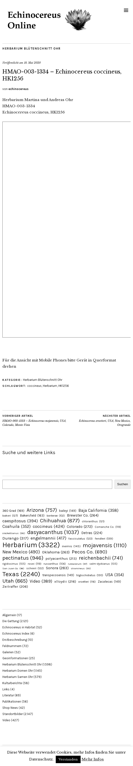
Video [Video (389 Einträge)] (41, 581)
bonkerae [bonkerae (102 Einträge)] (56, 515)
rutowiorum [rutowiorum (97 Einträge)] (77, 563)
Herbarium (50, 386)
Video (6, 720)
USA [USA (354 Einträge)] (114, 574)
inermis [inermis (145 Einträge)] (71, 546)
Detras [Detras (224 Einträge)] (91, 533)
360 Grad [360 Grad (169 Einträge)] (13, 511)
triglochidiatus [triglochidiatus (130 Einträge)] (89, 575)
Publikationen (11, 701)
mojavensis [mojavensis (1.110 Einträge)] (105, 545)
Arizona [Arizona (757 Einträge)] (42, 510)
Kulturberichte (12, 683)
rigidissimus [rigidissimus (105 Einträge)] (14, 563)
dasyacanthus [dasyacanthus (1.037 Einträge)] (53, 532)
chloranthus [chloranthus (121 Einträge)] (93, 521)
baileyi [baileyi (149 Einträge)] (67, 511)
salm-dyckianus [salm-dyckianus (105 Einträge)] (103, 563)
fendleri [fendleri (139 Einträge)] (104, 538)
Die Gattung (10, 621)
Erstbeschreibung (14, 640)
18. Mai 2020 (32, 62)
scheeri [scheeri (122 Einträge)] (35, 568)
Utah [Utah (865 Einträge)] (15, 581)
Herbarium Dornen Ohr (17, 670)
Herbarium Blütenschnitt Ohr (31, 48)
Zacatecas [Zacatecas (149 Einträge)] (109, 581)
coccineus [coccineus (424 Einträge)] (49, 526)
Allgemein (9, 615)
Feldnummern (12, 646)
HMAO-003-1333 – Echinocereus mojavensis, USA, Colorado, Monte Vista (34, 420)
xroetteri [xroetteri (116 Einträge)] (87, 581)
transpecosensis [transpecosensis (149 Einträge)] (58, 575)
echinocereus (18, 89)
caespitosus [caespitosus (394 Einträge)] (20, 521)
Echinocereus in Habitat (18, 627)
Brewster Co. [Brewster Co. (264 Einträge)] (83, 515)
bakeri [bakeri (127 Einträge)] (10, 515)
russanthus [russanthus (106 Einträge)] (55, 563)
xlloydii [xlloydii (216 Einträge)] (65, 581)
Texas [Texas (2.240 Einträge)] (21, 574)
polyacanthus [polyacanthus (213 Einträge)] (61, 558)
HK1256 (63, 386)
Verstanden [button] (68, 759)
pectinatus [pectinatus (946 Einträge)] (22, 558)
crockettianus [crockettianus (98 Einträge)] (13, 533)
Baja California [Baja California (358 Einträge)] (98, 510)
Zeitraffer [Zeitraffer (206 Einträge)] (15, 586)
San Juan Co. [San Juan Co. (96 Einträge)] (13, 568)
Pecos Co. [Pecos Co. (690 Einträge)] (89, 552)
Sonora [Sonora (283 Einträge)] (57, 568)
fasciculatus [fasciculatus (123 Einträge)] (80, 538)
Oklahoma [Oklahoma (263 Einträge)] (56, 552)
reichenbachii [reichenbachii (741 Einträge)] (101, 558)
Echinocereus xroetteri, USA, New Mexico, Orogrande (98, 420)
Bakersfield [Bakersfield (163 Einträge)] (32, 515)
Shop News (10, 708)
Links (6, 689)
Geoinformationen (15, 658)
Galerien (8, 652)
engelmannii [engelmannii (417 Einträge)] (48, 538)
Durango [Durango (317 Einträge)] (15, 538)
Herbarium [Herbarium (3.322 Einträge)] (31, 545)
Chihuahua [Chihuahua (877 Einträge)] (60, 521)
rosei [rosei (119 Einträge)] (34, 563)
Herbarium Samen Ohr (17, 677)
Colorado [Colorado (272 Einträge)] (80, 526)
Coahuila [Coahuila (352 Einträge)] (16, 526)
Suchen (122, 484)
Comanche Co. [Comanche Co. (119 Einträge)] (108, 527)
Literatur (8, 695)
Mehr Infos (93, 759)
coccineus (34, 386)
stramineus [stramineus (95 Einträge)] (81, 568)
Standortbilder (12, 714)
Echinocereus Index (15, 633)
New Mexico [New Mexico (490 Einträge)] (21, 552)
